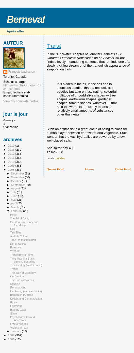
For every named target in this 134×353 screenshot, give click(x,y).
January (16, 331)
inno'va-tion (17, 276)
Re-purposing (18, 287)
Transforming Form (21, 254)
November (18, 177)
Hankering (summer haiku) (26, 291)
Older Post (123, 169)
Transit (54, 46)
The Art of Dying (19, 218)
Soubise (15, 283)
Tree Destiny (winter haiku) (26, 265)
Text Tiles (15, 232)
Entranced (16, 247)
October (16, 181)
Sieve (13, 313)
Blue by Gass (18, 309)
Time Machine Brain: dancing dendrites (22, 260)
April (14, 203)
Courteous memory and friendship (24, 224)
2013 (11, 149)
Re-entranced (18, 243)
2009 (11, 165)
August (16, 188)
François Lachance (21, 71)
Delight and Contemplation (26, 298)
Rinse (13, 302)
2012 (11, 153)
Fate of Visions (19, 323)
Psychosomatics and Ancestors (22, 319)
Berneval (25, 19)
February (17, 210)
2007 (11, 335)
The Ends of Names (22, 280)
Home (89, 169)
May (14, 199)
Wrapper (15, 250)
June (14, 196)
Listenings (16, 305)
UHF (13, 228)
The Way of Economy (23, 272)
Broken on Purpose (21, 294)
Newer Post (55, 169)
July (14, 192)
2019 (11, 145)
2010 (11, 161)
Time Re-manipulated (23, 239)
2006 (11, 339)
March (15, 207)
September (18, 184)
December (18, 173)
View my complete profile (20, 101)
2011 (11, 157)
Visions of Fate (19, 327)
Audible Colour (19, 236)
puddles (60, 158)
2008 (11, 169)
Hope (13, 214)
